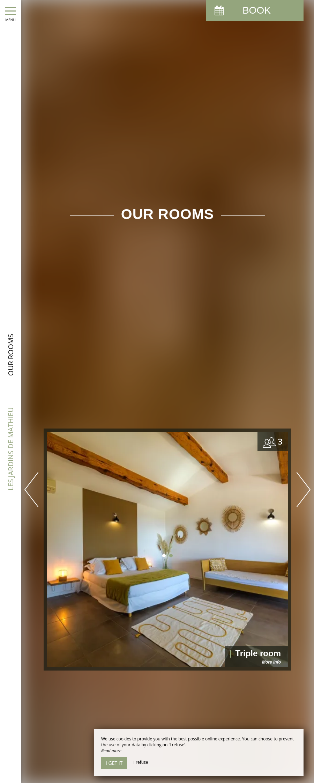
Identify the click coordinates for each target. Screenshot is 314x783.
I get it (114, 763)
